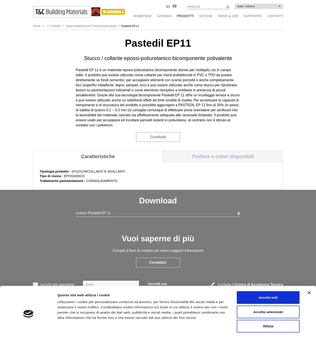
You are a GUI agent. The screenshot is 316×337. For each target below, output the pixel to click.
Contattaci (158, 262)
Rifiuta (268, 308)
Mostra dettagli (231, 328)
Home (37, 26)
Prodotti (56, 26)
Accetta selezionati (268, 294)
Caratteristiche (98, 156)
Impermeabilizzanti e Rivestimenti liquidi (91, 26)
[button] (259, 6)
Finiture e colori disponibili (223, 156)
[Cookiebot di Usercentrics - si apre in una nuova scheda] (28, 328)
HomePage (142, 16)
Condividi (158, 137)
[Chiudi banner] (309, 274)
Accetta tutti (268, 279)
